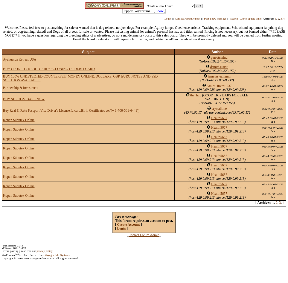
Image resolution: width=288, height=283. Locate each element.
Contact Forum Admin (187, 18)
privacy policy (44, 251)
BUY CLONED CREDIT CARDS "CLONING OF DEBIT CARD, (49, 69)
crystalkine (219, 108)
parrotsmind (219, 57)
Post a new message (215, 18)
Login (167, 18)
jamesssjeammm (219, 76)
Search (234, 18)
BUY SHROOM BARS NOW (24, 99)
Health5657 (219, 118)
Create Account (128, 224)
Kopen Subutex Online (19, 120)
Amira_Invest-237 (219, 86)
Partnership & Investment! (21, 88)
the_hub (195, 95)
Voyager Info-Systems (57, 255)
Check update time (250, 18)
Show (159, 11)
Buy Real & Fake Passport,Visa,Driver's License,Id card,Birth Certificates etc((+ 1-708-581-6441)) (71, 110)
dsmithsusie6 (219, 67)
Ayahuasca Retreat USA (19, 59)
